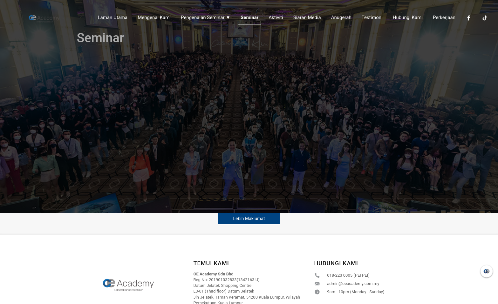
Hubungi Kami (408, 17)
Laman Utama (113, 17)
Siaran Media (307, 17)
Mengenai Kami (154, 17)
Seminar (249, 17)
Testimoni (372, 17)
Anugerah (341, 17)
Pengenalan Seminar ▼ (205, 17)
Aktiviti (276, 17)
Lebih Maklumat (249, 218)
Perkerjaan (444, 17)
